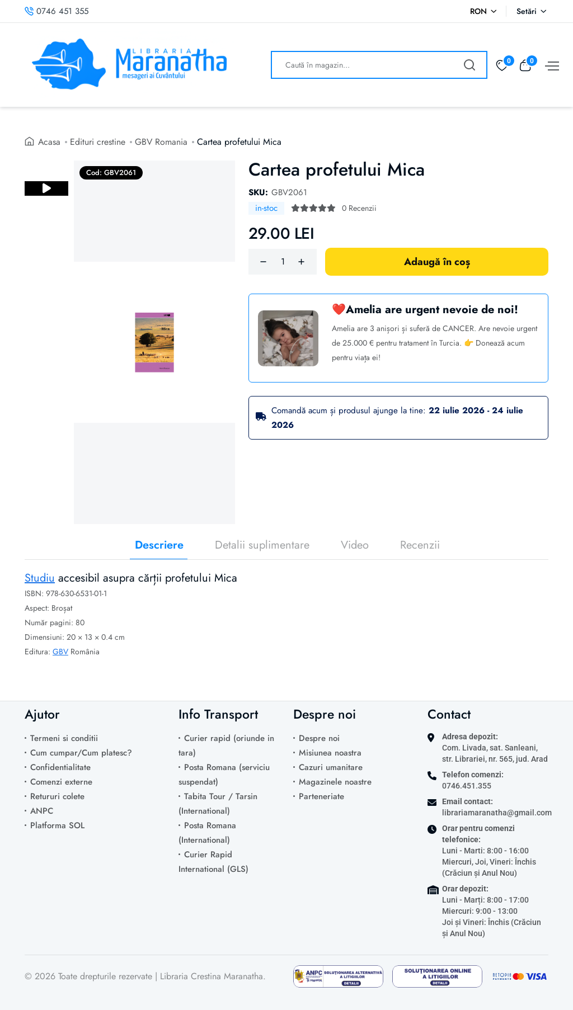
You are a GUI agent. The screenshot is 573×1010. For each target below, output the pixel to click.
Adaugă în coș (437, 261)
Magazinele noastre (335, 782)
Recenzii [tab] (420, 545)
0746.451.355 (466, 785)
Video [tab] (355, 545)
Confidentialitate (60, 767)
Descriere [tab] (159, 545)
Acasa (49, 141)
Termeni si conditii (64, 738)
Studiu (40, 578)
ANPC (41, 811)
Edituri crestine (98, 141)
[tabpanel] (286, 623)
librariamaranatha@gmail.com (497, 812)
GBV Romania (162, 141)
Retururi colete (57, 796)
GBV (60, 651)
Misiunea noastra (330, 753)
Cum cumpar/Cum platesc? (81, 753)
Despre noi (319, 738)
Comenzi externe (61, 782)
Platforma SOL (57, 825)
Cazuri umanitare (331, 767)
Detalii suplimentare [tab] (262, 545)
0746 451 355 (56, 11)
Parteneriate (321, 796)
